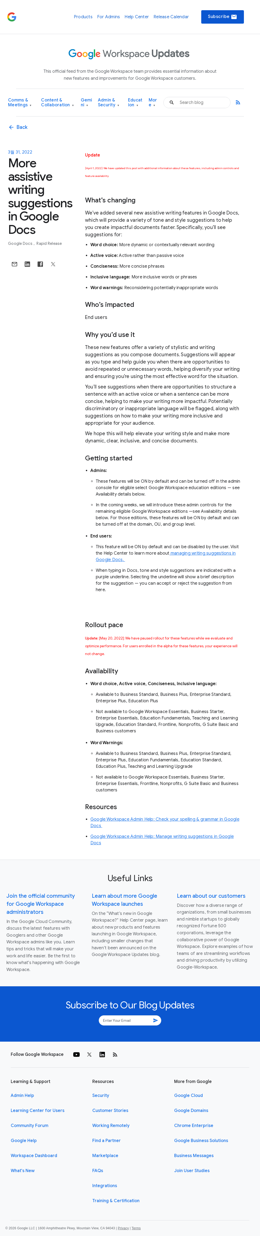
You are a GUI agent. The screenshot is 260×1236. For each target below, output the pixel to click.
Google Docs (20, 243)
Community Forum (29, 1125)
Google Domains (191, 1110)
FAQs (97, 1170)
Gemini (86, 103)
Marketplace (105, 1155)
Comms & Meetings (20, 103)
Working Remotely (111, 1125)
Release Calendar (171, 17)
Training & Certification (116, 1201)
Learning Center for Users (37, 1110)
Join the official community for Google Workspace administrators (40, 904)
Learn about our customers (211, 896)
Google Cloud (188, 1095)
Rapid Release (49, 243)
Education (135, 103)
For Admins (108, 17)
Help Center (136, 17)
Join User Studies (192, 1170)
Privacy (123, 1228)
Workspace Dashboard (34, 1155)
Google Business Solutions (201, 1140)
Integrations (104, 1185)
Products (83, 17)
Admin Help (22, 1095)
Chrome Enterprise (193, 1125)
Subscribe (222, 17)
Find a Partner (106, 1140)
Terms (136, 1228)
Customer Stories (110, 1110)
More (153, 103)
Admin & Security (108, 103)
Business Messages (194, 1155)
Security (100, 1095)
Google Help (24, 1140)
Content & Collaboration (57, 103)
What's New (23, 1170)
